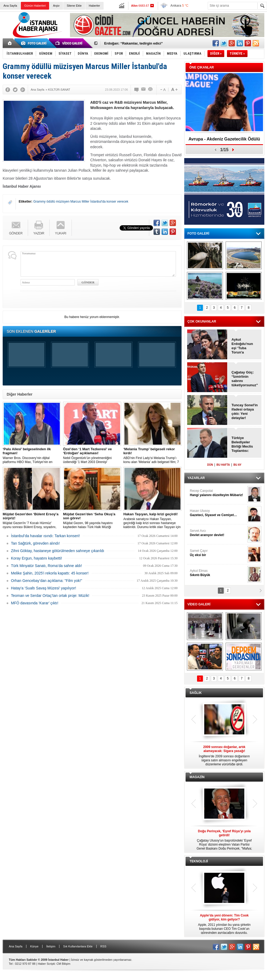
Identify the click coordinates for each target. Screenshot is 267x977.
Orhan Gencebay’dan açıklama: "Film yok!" (46, 580)
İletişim (50, 946)
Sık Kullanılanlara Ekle (78, 946)
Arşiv (56, 5)
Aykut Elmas (218, 573)
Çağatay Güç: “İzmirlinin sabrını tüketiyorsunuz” (244, 378)
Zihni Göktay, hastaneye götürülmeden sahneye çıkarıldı (57, 551)
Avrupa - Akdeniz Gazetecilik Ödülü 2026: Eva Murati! (224, 141)
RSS (103, 946)
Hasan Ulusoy (218, 513)
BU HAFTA (223, 464)
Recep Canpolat (218, 493)
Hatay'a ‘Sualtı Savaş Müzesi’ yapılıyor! (43, 588)
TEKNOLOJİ (199, 861)
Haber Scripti (46, 963)
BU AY (237, 464)
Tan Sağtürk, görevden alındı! (35, 543)
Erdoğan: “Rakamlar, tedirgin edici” (133, 43)
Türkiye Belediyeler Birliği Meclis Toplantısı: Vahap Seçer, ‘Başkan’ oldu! (243, 444)
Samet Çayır (218, 553)
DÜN (210, 464)
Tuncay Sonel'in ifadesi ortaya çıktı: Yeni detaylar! (244, 411)
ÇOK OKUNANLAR (201, 321)
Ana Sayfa (10, 5)
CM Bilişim (63, 963)
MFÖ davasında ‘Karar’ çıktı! (34, 603)
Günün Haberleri (35, 5)
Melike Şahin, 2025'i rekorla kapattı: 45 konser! (50, 573)
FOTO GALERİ (198, 233)
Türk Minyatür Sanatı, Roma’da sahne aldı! (46, 566)
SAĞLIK (196, 693)
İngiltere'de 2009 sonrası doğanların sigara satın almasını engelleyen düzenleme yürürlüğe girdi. (224, 755)
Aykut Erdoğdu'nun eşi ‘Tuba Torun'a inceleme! (242, 346)
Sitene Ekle (74, 5)
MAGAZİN (197, 777)
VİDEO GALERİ (198, 604)
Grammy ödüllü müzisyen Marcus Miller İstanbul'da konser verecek (80, 201)
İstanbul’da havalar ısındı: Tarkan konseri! (45, 536)
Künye (34, 946)
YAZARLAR (196, 478)
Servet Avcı (218, 533)
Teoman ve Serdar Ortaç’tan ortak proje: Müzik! (50, 595)
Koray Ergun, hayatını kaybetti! (36, 558)
